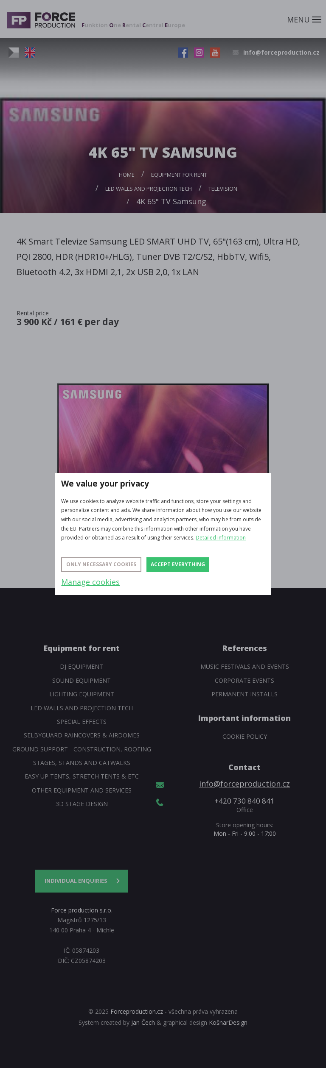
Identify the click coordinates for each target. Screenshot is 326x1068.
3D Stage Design (82, 804)
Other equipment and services (82, 790)
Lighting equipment (81, 694)
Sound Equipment (81, 680)
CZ (13, 52)
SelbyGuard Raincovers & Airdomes (82, 735)
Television (222, 188)
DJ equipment (81, 666)
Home (127, 174)
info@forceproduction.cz (281, 52)
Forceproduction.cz (136, 1011)
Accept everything (178, 564)
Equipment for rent (179, 174)
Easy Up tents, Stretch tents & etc (82, 776)
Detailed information (221, 537)
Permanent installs (244, 694)
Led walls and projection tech (148, 188)
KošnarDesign (228, 1022)
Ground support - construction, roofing (81, 749)
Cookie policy (244, 736)
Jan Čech (143, 1022)
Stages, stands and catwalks (81, 763)
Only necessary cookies (101, 564)
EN (30, 52)
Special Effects (82, 722)
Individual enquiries (76, 880)
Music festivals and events (244, 666)
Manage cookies (90, 582)
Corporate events (244, 680)
